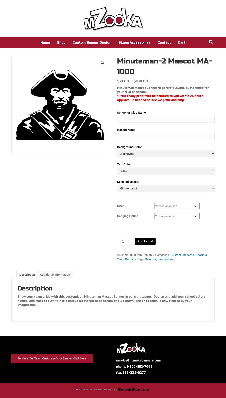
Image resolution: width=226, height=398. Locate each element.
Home (45, 42)
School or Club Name (131, 112)
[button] (102, 62)
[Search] (211, 42)
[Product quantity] (124, 241)
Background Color (129, 147)
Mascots (188, 255)
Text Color (124, 164)
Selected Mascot (128, 181)
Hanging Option (127, 216)
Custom (176, 255)
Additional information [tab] (55, 274)
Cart (181, 42)
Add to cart (145, 241)
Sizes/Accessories (134, 42)
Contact (164, 42)
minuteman (165, 259)
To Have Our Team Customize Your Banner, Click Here (52, 358)
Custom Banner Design (91, 42)
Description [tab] (27, 274)
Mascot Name (126, 129)
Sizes (120, 206)
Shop (61, 42)
